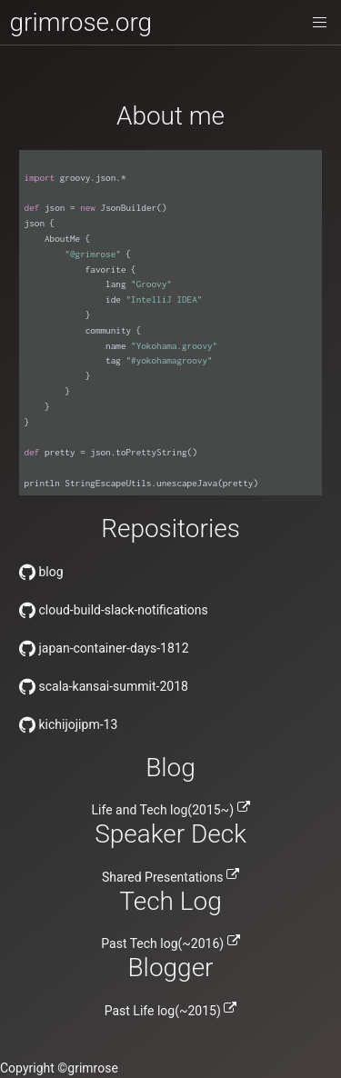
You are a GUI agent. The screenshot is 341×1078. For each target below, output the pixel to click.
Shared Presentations (170, 877)
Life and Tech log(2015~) (171, 810)
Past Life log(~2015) (171, 1010)
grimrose (92, 1068)
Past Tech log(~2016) (170, 943)
